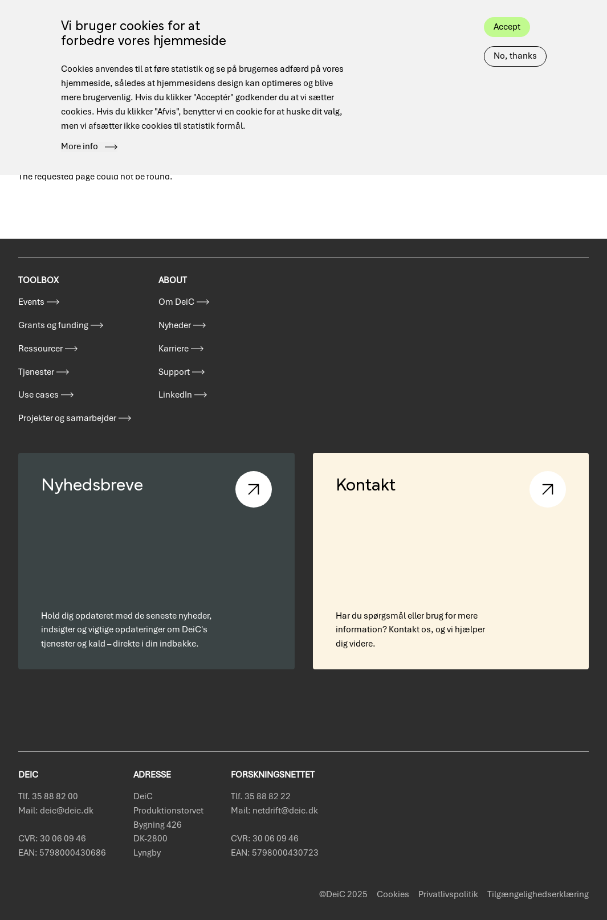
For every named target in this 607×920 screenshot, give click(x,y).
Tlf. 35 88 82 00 (48, 796)
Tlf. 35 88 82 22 (261, 796)
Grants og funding (53, 325)
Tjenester (36, 372)
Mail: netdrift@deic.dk (274, 810)
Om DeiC (176, 302)
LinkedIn (175, 394)
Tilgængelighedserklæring (538, 894)
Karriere (173, 348)
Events (31, 302)
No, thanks (515, 42)
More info (79, 133)
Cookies (393, 894)
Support (174, 372)
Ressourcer (40, 348)
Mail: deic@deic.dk (55, 810)
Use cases (38, 394)
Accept (507, 13)
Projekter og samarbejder (67, 418)
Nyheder (174, 325)
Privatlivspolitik (448, 894)
